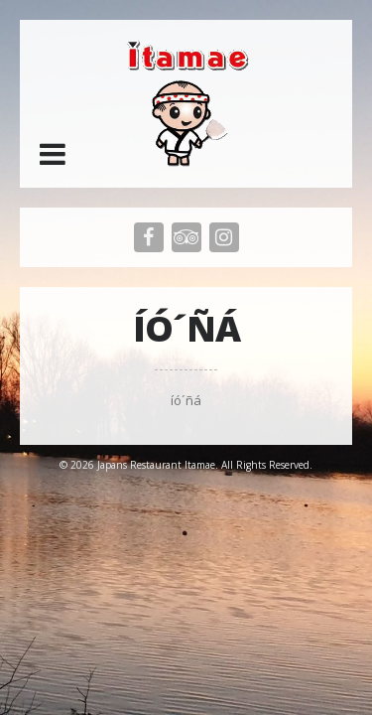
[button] (52, 154)
